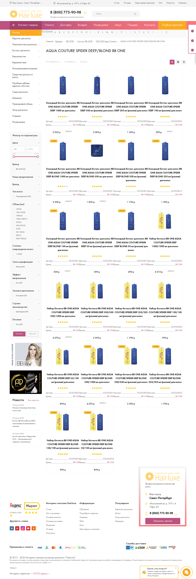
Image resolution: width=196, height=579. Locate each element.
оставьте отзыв (15, 512)
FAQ (82, 521)
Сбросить (32, 334)
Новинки (182, 3)
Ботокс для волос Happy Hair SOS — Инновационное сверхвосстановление (24, 439)
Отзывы (127, 3)
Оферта (13, 568)
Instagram (23, 528)
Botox (117, 513)
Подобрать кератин (89, 513)
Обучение (84, 509)
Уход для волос (122, 517)
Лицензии (50, 525)
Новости (170, 3)
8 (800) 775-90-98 (65, 12)
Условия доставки (54, 521)
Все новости (33, 400)
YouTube (28, 528)
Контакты (50, 533)
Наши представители (145, 3)
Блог (82, 525)
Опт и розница (53, 513)
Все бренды (47, 31)
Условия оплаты (53, 517)
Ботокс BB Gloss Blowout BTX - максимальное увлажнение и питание (24, 423)
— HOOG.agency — (40, 574)
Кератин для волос (124, 509)
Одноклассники (34, 528)
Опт (160, 3)
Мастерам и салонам (89, 529)
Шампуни (119, 521)
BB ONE (76, 125)
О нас (117, 3)
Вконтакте (12, 528)
